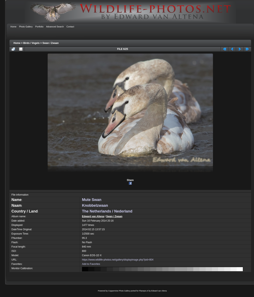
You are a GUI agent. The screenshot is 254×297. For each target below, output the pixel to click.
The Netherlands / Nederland (107, 211)
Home (17, 43)
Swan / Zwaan (50, 43)
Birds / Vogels (31, 43)
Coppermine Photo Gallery (119, 291)
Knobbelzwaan (95, 205)
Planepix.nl (143, 291)
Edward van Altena (93, 216)
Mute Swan (91, 200)
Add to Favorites (91, 264)
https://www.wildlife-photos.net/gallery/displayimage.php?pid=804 (117, 259)
